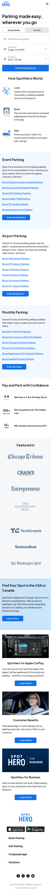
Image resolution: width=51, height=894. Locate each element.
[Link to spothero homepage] (25, 817)
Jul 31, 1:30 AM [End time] (14, 59)
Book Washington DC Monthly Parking (22, 353)
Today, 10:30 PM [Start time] (16, 49)
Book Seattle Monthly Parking (18, 359)
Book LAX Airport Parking (15, 280)
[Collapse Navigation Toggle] (47, 3)
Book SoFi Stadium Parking (16, 193)
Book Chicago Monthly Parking (18, 342)
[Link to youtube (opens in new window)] (33, 876)
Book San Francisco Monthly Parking (21, 337)
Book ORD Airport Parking (16, 258)
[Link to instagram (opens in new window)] (23, 876)
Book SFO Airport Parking (15, 264)
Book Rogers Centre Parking (17, 209)
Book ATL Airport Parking (15, 286)
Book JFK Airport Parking (15, 275)
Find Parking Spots (26, 68)
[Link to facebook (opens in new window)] (18, 876)
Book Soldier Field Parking (16, 198)
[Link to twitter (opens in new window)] (28, 876)
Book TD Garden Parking (15, 204)
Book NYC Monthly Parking (16, 331)
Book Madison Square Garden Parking (22, 182)
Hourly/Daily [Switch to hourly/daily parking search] (14, 30)
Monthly (37, 30)
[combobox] (25, 39)
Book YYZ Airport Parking (15, 269)
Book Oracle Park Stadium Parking (20, 187)
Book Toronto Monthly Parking (18, 348)
